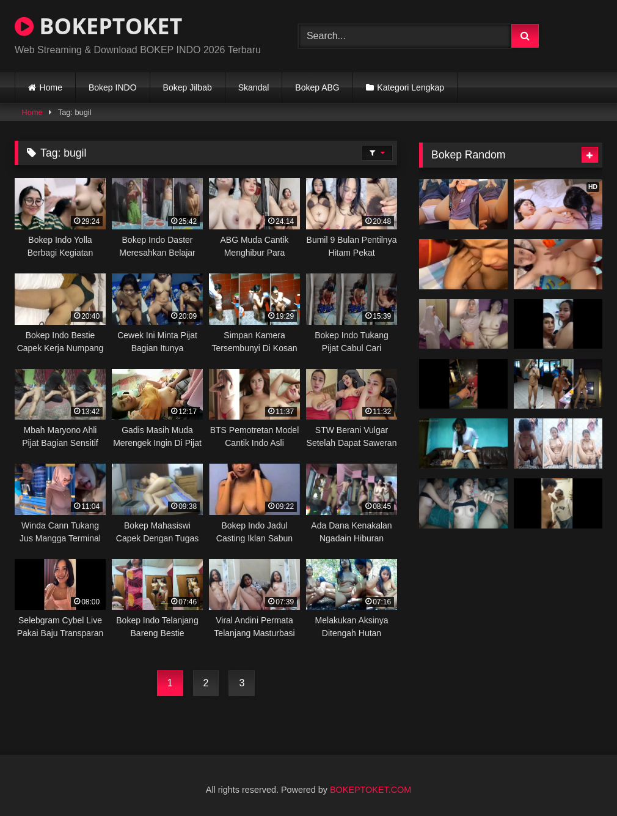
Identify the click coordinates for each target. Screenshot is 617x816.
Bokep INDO (113, 87)
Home (51, 87)
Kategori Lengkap (410, 87)
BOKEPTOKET (98, 26)
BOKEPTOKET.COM (370, 790)
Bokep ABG (317, 87)
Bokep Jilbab (187, 87)
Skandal (253, 87)
